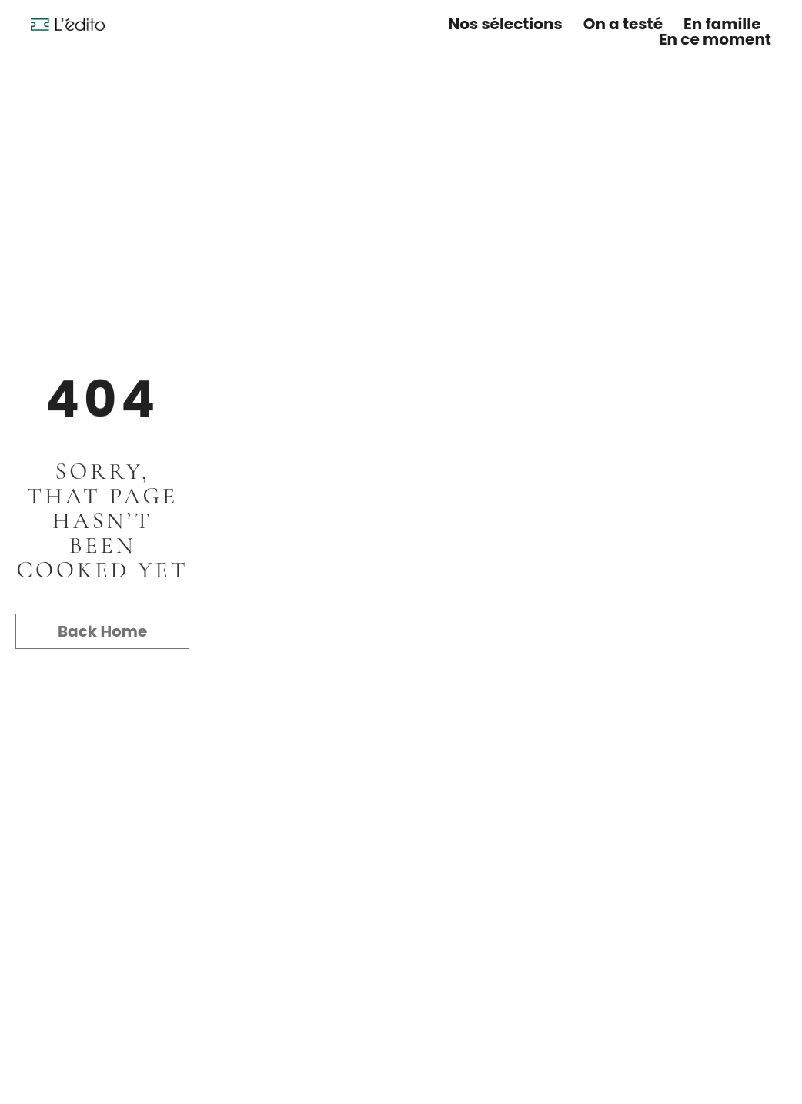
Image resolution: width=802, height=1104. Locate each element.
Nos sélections (505, 24)
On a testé (622, 24)
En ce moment (715, 39)
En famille (721, 24)
